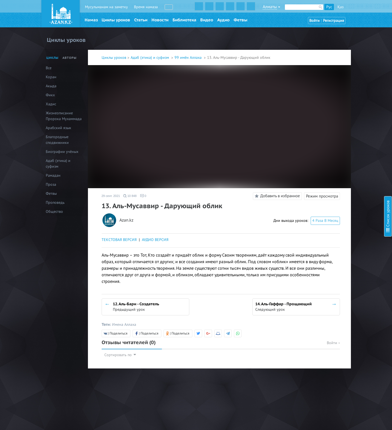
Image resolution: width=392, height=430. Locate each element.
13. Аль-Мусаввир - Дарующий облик (350, 136)
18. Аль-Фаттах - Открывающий (345, 175)
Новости (159, 20)
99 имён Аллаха (188, 57)
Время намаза (146, 7)
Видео (206, 20)
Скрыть (382, 11)
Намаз (91, 20)
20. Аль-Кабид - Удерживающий (345, 190)
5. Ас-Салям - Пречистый (338, 68)
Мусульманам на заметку (106, 7)
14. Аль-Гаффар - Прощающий (343, 146)
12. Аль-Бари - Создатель (339, 126)
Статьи (140, 20)
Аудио (223, 20)
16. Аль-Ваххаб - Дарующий (341, 161)
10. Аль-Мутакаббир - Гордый (343, 111)
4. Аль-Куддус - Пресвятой (340, 61)
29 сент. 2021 (111, 195)
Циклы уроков (116, 20)
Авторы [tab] (69, 58)
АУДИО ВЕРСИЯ (155, 239)
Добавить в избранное (276, 196)
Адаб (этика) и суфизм (150, 57)
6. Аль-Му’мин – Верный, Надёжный (348, 76)
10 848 (130, 195)
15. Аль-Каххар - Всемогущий (343, 153)
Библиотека (184, 20)
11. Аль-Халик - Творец (337, 118)
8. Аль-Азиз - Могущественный (344, 90)
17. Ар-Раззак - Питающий (340, 168)
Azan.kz (126, 220)
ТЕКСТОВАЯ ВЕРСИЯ (119, 239)
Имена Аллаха (124, 324)
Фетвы (240, 20)
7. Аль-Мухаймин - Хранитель (343, 83)
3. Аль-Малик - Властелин (339, 53)
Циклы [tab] (52, 58)
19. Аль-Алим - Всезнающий (341, 183)
